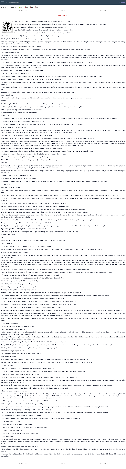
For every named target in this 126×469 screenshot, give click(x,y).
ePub (21, 7)
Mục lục (63, 10)
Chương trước (23, 10)
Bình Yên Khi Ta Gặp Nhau (9, 7)
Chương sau (103, 10)
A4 (26, 7)
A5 (31, 7)
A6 (36, 7)
